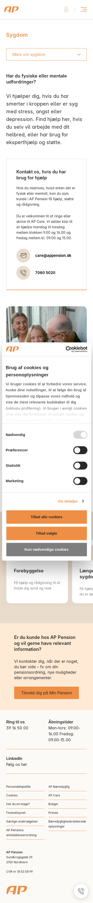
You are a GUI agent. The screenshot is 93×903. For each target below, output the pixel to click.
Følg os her (16, 764)
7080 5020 (45, 272)
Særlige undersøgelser (22, 821)
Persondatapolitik (18, 786)
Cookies (12, 795)
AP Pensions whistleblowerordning (21, 832)
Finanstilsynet (16, 813)
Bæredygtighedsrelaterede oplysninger (67, 824)
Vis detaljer (68, 501)
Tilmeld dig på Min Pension (46, 692)
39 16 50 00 (17, 727)
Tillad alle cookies (46, 517)
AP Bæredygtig (58, 786)
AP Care (54, 795)
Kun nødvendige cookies (47, 549)
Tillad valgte (46, 533)
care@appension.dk (53, 255)
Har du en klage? (18, 804)
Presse (53, 813)
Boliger (53, 804)
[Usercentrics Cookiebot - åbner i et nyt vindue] (66, 349)
